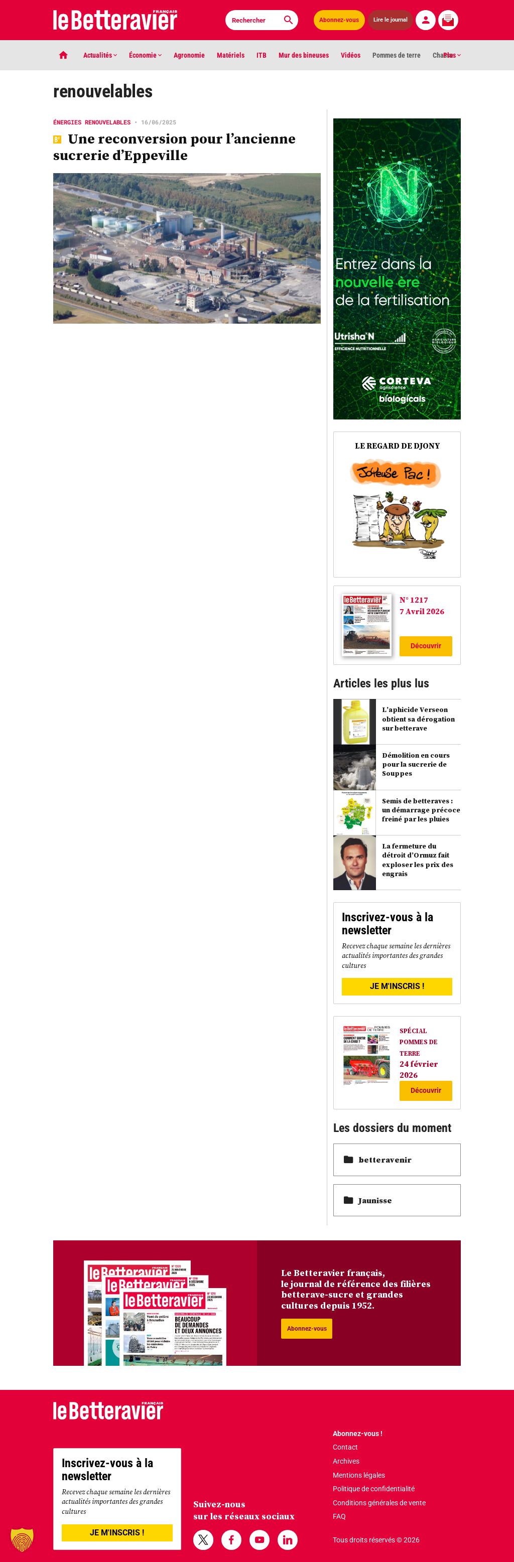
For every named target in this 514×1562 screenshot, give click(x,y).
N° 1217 (414, 599)
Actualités (100, 55)
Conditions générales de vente (379, 1503)
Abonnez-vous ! (357, 1434)
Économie (145, 55)
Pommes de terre (396, 55)
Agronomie (189, 55)
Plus (452, 55)
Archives (346, 1461)
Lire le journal (390, 20)
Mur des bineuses (304, 55)
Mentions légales (359, 1475)
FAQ (339, 1516)
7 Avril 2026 (422, 611)
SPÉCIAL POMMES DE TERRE (419, 1042)
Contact (345, 1447)
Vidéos (350, 55)
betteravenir (378, 1159)
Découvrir (426, 646)
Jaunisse (368, 1200)
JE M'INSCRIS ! (397, 986)
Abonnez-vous (339, 20)
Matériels (230, 55)
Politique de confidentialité (374, 1489)
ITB (261, 55)
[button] (22, 1540)
